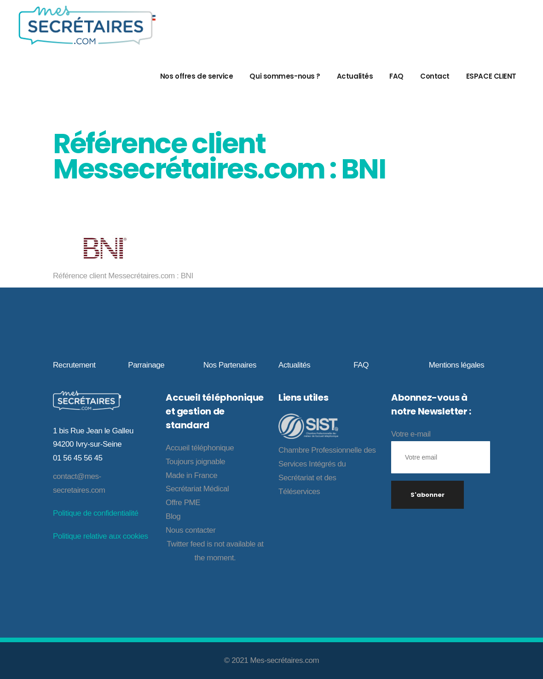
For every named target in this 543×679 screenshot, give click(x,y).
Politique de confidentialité (96, 513)
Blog (173, 516)
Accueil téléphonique (200, 447)
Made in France (191, 475)
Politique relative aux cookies (100, 536)
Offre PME (183, 502)
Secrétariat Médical (197, 488)
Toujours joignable (195, 461)
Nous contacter (190, 530)
